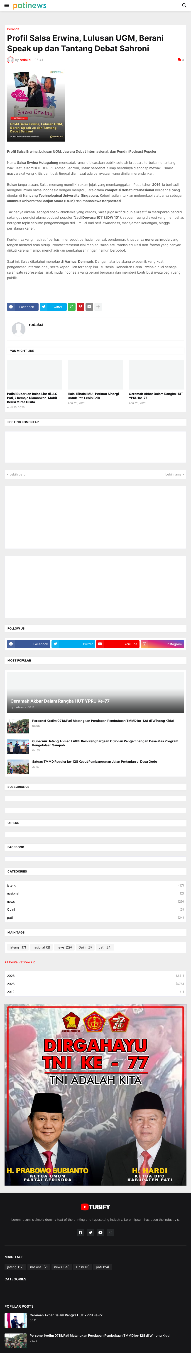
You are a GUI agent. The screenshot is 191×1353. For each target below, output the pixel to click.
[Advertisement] (41, 516)
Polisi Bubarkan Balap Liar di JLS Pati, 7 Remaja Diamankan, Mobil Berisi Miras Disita (32, 398)
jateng (95, 885)
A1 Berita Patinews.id (20, 962)
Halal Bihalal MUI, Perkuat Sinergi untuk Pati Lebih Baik (93, 396)
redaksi (36, 324)
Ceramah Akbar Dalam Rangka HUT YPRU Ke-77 (156, 396)
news (95, 901)
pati (95, 917)
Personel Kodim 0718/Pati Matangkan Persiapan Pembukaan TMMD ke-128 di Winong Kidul (103, 721)
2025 (95, 984)
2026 (95, 975)
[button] (6, 6)
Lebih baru (17, 474)
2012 (95, 992)
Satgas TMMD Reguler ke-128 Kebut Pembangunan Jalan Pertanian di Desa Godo (94, 761)
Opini (95, 909)
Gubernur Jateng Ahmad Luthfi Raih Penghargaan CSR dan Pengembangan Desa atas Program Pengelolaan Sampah (105, 743)
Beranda (13, 29)
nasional (95, 893)
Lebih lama (173, 474)
